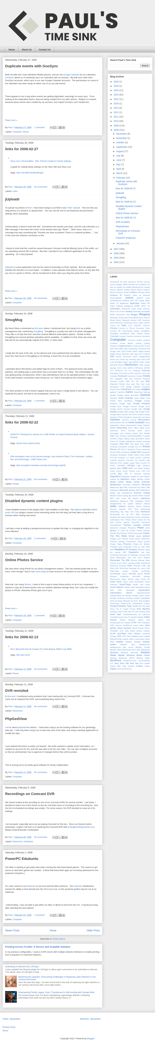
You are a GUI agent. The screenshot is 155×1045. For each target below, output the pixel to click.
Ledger (125, 463)
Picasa (139, 531)
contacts (146, 340)
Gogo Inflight (139, 398)
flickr (29, 208)
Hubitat (147, 433)
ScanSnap (145, 571)
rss (148, 566)
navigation (139, 501)
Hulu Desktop (121, 436)
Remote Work (144, 560)
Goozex (125, 414)
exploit (62, 465)
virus (122, 631)
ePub (124, 368)
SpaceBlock (140, 587)
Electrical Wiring (117, 365)
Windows (114, 652)
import (147, 439)
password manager (118, 528)
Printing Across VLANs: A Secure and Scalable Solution (37, 946)
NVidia (128, 520)
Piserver (123, 533)
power (137, 539)
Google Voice (144, 412)
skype (123, 579)
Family (16, 484)
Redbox (147, 558)
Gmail (121, 398)
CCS (130, 325)
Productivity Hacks (134, 541)
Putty (135, 547)
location (147, 468)
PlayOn (146, 533)
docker (119, 357)
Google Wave (115, 414)
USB (112, 625)
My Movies (133, 498)
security (43, 465)
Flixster (122, 384)
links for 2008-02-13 (21, 637)
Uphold (127, 623)
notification (145, 517)
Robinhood (145, 563)
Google (138, 401)
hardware (35, 465)
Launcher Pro (132, 460)
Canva (112, 325)
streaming (121, 598)
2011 (116, 116)
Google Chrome (130, 406)
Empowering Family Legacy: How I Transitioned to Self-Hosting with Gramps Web (56, 992)
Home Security (128, 431)
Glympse (113, 398)
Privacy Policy (9, 1027)
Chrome (113, 328)
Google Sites (123, 412)
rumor (143, 568)
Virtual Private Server (141, 628)
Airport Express (143, 290)
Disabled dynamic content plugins (34, 501)
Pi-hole (132, 531)
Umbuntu (78, 886)
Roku (129, 566)
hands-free (136, 417)
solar (133, 587)
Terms (5, 1030)
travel (112, 614)
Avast (133, 309)
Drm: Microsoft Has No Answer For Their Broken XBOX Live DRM (41, 649)
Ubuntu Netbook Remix (131, 620)
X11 (111, 663)
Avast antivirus (143, 309)
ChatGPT (137, 325)
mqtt (117, 498)
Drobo (122, 359)
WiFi (138, 650)
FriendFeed (126, 389)
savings (135, 571)
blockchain (120, 314)
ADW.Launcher (129, 284)
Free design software (130, 387)
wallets (147, 636)
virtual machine (124, 628)
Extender (113, 376)
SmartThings (125, 584)
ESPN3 (147, 368)
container (114, 343)
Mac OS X (124, 474)
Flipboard (114, 384)
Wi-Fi (134, 650)
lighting (113, 468)
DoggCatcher (144, 357)
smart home (116, 582)
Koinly (147, 455)
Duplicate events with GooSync (31, 66)
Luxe (138, 471)
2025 (116, 86)
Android (129, 298)
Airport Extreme (116, 292)
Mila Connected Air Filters (135, 487)
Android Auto (143, 298)
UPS (139, 623)
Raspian (141, 550)
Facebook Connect (135, 376)
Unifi (148, 620)
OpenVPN (135, 522)
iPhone (146, 446)
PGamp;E (132, 528)
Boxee (112, 320)
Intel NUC (124, 444)
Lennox (144, 463)
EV (126, 371)
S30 (148, 568)
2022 (116, 99)
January (120, 243)
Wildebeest (145, 650)
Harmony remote (129, 420)
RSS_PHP (114, 568)
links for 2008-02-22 (21, 422)
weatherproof (115, 647)
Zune (119, 669)
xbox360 (25, 172)
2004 (116, 262)
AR (148, 303)
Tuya (125, 617)
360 (18, 655)
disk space (134, 354)
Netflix (113, 506)
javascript (146, 449)
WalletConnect (137, 636)
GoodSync (128, 401)
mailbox (147, 476)
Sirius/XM (136, 576)
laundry (142, 460)
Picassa (147, 531)
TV (129, 617)
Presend (113, 541)
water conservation (137, 639)
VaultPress (127, 625)
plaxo (140, 533)
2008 (116, 130)
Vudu (129, 636)
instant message (143, 441)
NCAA (147, 501)
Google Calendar (71, 74)
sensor (140, 574)
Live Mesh (138, 468)
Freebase (146, 387)
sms (141, 584)
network (122, 506)
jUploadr (12, 199)
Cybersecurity (138, 346)
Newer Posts (12, 930)
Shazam (113, 576)
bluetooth (114, 318)
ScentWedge (115, 574)
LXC (148, 471)
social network (116, 587)
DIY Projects (145, 354)
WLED (131, 658)
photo (147, 528)
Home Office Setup (136, 428)
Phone (26, 132)
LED (120, 463)
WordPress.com (130, 661)
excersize (137, 373)
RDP (124, 552)
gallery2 (113, 392)
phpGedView (24, 727)
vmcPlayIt (121, 633)
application (135, 303)
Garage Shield (123, 395)
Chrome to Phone (126, 328)
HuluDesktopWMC (134, 436)
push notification (125, 547)
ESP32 (130, 368)
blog (128, 314)
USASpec (146, 623)
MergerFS (136, 485)
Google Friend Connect (120, 409)
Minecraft (123, 490)
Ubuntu (27, 584)
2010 (116, 121)
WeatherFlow (144, 644)
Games (129, 392)
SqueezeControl (143, 593)
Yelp (124, 666)
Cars (123, 325)
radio (148, 547)
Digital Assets (144, 351)
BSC (140, 320)
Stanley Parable (131, 596)
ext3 (144, 373)
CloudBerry (145, 331)
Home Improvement (128, 425)
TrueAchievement (130, 614)
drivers (113, 359)
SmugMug (13, 320)
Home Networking (118, 428)
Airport (133, 290)
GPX (135, 414)
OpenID (126, 522)
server (147, 574)
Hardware (28, 841)
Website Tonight (142, 647)
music (124, 498)
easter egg (127, 362)
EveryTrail (123, 373)
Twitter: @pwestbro (11, 1019)
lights (119, 468)
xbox (18, 172)
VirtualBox (114, 631)
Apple (147, 300)
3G (121, 282)
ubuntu (19, 443)
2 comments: (40, 538)
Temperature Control (141, 603)
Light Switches (143, 465)
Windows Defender (129, 653)
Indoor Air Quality (117, 441)
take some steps (38, 571)
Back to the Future (117, 311)
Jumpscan (125, 452)
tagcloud (79, 509)
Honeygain (114, 433)
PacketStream (115, 525)
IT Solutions (130, 449)
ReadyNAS (134, 552)
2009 (116, 125)
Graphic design (144, 414)
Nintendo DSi (115, 517)
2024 (116, 90)
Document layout (130, 357)
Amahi (126, 292)
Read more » (11, 120)
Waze (147, 639)
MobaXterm (145, 490)
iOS (136, 447)
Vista (127, 631)
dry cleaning (131, 359)
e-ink (112, 362)
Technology (114, 603)
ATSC (137, 306)
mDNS (147, 479)
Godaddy (129, 398)
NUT (122, 520)
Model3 (113, 496)
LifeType (15, 512)
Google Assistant (141, 403)
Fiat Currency (135, 379)
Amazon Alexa (144, 292)
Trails (147, 612)
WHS (119, 650)
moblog (146, 493)
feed (126, 379)
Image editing (123, 439)
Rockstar (122, 566)
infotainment (130, 441)
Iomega (131, 447)
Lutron (118, 471)
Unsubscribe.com (117, 623)
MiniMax (132, 490)
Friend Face (115, 389)
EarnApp (118, 362)
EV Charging (134, 371)
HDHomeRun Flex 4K (119, 423)
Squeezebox (144, 590)
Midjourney (114, 487)
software (127, 587)
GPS (131, 414)
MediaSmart (115, 485)
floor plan (130, 384)
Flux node (145, 384)
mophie (147, 496)
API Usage (139, 300)
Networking (145, 509)
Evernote (146, 370)
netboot (147, 504)
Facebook (122, 376)
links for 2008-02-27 (21, 149)
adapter (119, 284)
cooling (138, 343)
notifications (115, 520)
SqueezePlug (115, 596)
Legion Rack (134, 463)
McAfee (140, 479)
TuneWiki (114, 617)
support (137, 598)
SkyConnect (115, 579)
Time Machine (143, 609)
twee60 (134, 617)
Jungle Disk (135, 452)
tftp (140, 606)
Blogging (144, 314)
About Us (27, 49)
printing (122, 541)
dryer (139, 359)
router (143, 566)
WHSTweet (126, 650)
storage (113, 598)
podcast (146, 536)
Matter (133, 479)
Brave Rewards (122, 320)
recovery (142, 555)
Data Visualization (131, 349)
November (121, 138)
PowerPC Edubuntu (21, 859)
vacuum (118, 625)
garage (113, 395)
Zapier (147, 666)
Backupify (137, 311)
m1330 (113, 474)
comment (137, 336)
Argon (112, 306)
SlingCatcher (84, 827)
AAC (125, 282)
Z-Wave (139, 666)
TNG (130, 612)
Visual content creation (140, 631)
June (119, 160)
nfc (123, 514)
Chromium (140, 328)
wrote (8, 727)
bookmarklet (133, 318)
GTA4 (120, 417)
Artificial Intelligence (124, 306)
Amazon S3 (116, 295)
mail (141, 476)
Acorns (113, 284)
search (124, 574)
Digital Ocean (115, 354)
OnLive (118, 522)
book (126, 318)
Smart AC (145, 579)
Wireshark (123, 658)
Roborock (114, 566)
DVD (143, 359)
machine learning (142, 474)
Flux (138, 384)
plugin (138, 536)
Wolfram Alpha (143, 658)
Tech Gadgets (144, 601)
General (145, 394)
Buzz (136, 323)
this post (39, 328)
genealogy (135, 395)
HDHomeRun (144, 420)
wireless (113, 658)
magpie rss (134, 476)
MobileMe (138, 493)
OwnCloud (145, 522)
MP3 (112, 498)
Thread (132, 609)
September (122, 147)
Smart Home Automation (133, 582)
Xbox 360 (124, 663)
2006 (116, 253)
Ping (118, 533)
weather (119, 642)
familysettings (36, 172)
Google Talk (133, 412)
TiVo (120, 612)
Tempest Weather (118, 606)
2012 (116, 112)
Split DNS (116, 590)
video (141, 625)
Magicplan (125, 476)
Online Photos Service (24, 560)
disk (18, 465)
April (118, 169)
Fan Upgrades (116, 379)
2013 (116, 108)
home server (144, 431)
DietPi (135, 351)
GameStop (138, 392)
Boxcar (147, 318)
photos (113, 530)
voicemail (146, 634)
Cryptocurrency (125, 346)
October (120, 142)
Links (15, 191)
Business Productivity (124, 323)
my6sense (145, 498)
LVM (143, 471)
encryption (25, 465)
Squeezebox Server (121, 593)
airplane (120, 290)
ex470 (130, 373)
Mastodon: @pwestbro (90, 1019)
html (141, 433)
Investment (122, 447)
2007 (116, 249)
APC (132, 300)
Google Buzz (115, 406)
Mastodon (125, 479)
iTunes (138, 449)
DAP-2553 (114, 349)
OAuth (134, 520)
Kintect (136, 455)
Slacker (131, 579)
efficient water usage (141, 362)
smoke (135, 584)
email (141, 365)
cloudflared (124, 333)
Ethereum (119, 371)
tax (131, 601)
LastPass (146, 458)
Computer (17, 132)
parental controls (141, 525)
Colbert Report (143, 333)
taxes (136, 601)
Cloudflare (114, 333)
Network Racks (134, 506)
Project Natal (116, 544)
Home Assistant (136, 422)
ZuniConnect (127, 669)
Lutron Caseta (129, 471)
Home (12, 49)
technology (53, 465)
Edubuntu (31, 886)
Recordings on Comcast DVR (30, 794)
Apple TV (114, 303)
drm (27, 655)
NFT (132, 514)
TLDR (125, 612)
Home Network (143, 425)
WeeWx (113, 650)
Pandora (127, 525)
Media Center (117, 482)
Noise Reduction (128, 517)
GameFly (121, 392)
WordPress (115, 660)
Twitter (147, 617)
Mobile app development (121, 493)
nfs (127, 514)
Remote (134, 560)
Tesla (129, 606)
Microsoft (146, 485)
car (118, 325)
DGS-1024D (127, 351)
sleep (137, 579)
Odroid (140, 520)
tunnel (120, 617)
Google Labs (136, 409)
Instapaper (114, 444)
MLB (138, 490)
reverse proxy (115, 563)
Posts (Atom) (59, 939)
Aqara (143, 303)
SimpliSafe (124, 576)
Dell (148, 349)
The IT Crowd (122, 609)
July (118, 155)
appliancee (124, 303)
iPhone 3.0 (115, 449)
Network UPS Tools (128, 509)
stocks (147, 596)
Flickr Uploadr (73, 208)
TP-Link (135, 612)
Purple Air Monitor (141, 544)
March (119, 173)
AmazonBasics (116, 298)
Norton (138, 517)
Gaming (147, 392)
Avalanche (126, 309)
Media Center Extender (138, 482)
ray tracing (115, 552)
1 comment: (40, 127)
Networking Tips (117, 512)
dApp (121, 349)
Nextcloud (145, 512)
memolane (127, 485)
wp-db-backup (144, 661)
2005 (116, 257)
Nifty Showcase (143, 514)
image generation (137, 439)
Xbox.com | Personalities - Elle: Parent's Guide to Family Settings (40, 161)
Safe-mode (114, 571)
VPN (119, 636)
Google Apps (125, 404)
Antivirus (125, 300)
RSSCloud (123, 568)
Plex (112, 536)
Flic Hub (140, 381)
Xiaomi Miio (115, 666)
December (121, 133)
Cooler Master (126, 343)
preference (145, 539)
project (147, 541)
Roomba (136, 566)
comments (145, 336)
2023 (116, 94)
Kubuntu (121, 458)
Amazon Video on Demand (137, 295)
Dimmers (125, 354)
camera (147, 323)
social (147, 584)
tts (140, 614)
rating (147, 550)
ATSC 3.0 (145, 306)
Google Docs (144, 406)
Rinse (124, 563)
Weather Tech (127, 644)
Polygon (113, 539)
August (120, 151)
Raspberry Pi (121, 549)
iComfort (113, 439)
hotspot (135, 433)
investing (113, 447)
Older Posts (93, 930)
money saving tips (124, 496)
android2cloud (115, 300)
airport (31, 443)
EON (119, 368)
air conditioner (141, 284)
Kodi (142, 455)
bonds (120, 318)
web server (128, 647)
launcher (121, 460)
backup (129, 311)
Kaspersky (145, 452)
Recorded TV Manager (128, 555)
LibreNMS (121, 465)
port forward (123, 539)
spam (147, 587)
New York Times (132, 512)
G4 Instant (136, 389)
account (147, 282)
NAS (131, 501)
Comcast (114, 336)
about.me (132, 282)
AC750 (139, 282)
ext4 (148, 373)
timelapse (114, 612)
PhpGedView (16, 719)
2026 (116, 81)
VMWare (137, 634)
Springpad (130, 590)
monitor (135, 496)
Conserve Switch (135, 340)
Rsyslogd (132, 568)
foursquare (114, 387)
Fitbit (127, 381)
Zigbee (113, 669)
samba (125, 571)
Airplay (127, 290)
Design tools (115, 351)
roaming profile (134, 563)
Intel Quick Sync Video (140, 444)
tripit (119, 614)
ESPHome (138, 368)
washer (125, 639)
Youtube (131, 666)
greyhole (113, 417)
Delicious (142, 349)
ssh (123, 596)
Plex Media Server (125, 536)
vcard (135, 625)
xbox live (134, 663)
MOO (141, 496)
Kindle (130, 455)
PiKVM (113, 533)
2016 (116, 103)
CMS (133, 333)
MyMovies (114, 501)
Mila (121, 487)
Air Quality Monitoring (132, 287)
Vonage (113, 636)
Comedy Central (125, 336)
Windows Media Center (138, 655)
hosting (128, 433)
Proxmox (127, 544)
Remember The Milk (120, 560)
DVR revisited (16, 691)
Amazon (133, 292)
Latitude (113, 460)
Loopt (112, 471)
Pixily (136, 533)
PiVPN (130, 533)
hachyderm (127, 417)
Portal (131, 539)
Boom (141, 318)
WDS (112, 642)
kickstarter (123, 455)
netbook (138, 504)
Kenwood (114, 455)
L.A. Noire (130, 458)
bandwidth (146, 311)
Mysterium (124, 501)
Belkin (112, 314)
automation (115, 309)
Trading (142, 612)
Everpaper (114, 373)
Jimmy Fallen (115, 452)
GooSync (9, 77)
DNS (112, 356)
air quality (118, 287)
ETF (112, 371)
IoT (140, 447)
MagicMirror (115, 476)
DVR (148, 359)
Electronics (18, 711)
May (118, 164)
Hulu (112, 436)
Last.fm (138, 458)
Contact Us (45, 49)
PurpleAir (114, 547)
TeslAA (135, 606)
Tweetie (140, 617)
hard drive (146, 417)
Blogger (134, 314)
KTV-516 (113, 458)
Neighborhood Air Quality (121, 504)
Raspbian (133, 549)
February (121, 177)
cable (141, 323)
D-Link (147, 346)
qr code (141, 547)
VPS (124, 636)
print (37, 443)
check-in (146, 325)
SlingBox (73, 827)
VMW (130, 634)
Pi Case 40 (123, 531)
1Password (114, 282)
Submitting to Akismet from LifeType (22, 966)
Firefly (121, 381)
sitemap (147, 576)
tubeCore (146, 614)
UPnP (134, 622)
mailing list (114, 479)
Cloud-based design (130, 331)
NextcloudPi (115, 514)
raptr (112, 550)
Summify (129, 598)
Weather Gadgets (133, 642)
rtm (138, 568)
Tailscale (126, 601)
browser (133, 320)
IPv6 (122, 449)
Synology (118, 601)
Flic (132, 381)
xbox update (145, 663)
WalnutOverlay (116, 639)
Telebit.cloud (126, 603)
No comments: (41, 187)
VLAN (112, 633)
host (122, 433)
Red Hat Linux (135, 558)
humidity (146, 436)
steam (141, 596)
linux (25, 443)
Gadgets (145, 389)
